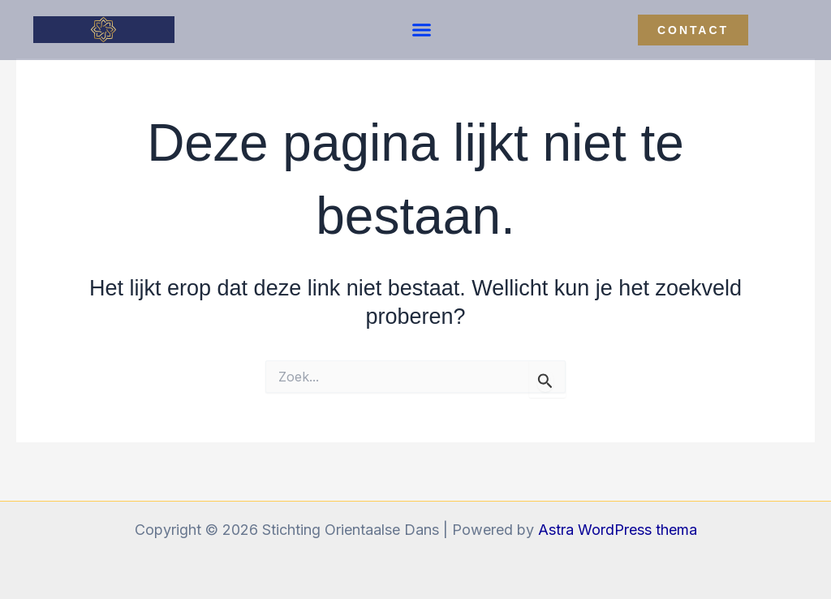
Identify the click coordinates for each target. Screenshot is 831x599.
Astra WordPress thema (617, 529)
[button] (422, 30)
